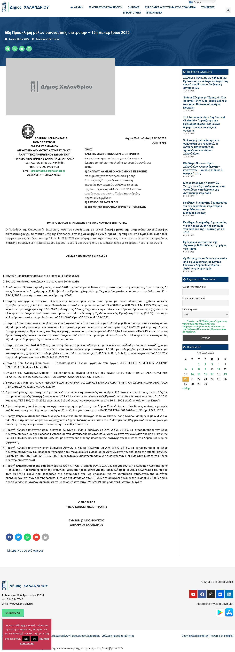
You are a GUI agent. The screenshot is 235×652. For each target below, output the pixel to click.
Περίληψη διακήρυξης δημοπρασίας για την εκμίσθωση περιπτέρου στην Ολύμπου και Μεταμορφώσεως (205, 207)
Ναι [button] (26, 639)
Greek (195, 3)
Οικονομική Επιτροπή (47, 39)
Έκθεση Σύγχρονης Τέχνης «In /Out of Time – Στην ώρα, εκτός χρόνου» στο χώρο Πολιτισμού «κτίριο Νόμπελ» (205, 102)
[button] (228, 10)
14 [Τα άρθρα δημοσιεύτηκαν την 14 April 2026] (192, 374)
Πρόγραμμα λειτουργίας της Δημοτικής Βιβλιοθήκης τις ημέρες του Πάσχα (205, 245)
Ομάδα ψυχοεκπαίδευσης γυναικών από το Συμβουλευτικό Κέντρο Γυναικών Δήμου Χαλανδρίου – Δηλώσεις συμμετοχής (205, 263)
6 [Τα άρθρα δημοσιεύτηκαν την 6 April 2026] (186, 369)
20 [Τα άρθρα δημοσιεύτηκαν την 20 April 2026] (185, 379)
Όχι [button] (34, 639)
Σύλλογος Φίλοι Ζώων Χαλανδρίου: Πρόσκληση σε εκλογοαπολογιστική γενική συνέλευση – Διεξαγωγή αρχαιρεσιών (205, 82)
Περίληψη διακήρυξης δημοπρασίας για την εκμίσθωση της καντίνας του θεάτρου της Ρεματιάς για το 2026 (205, 227)
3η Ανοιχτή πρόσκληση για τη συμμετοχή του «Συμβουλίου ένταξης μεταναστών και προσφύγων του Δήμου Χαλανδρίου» (201, 147)
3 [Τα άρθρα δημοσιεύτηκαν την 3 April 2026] (212, 364)
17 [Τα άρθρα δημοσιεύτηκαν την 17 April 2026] (212, 374)
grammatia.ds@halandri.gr (48, 170)
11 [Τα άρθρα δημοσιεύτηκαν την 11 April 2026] (218, 369)
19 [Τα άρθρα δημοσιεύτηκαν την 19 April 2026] (225, 374)
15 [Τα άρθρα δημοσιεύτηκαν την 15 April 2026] (198, 374)
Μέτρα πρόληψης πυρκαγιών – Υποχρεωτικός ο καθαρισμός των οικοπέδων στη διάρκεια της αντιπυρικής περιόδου (204, 188)
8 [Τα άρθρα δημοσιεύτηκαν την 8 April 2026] (199, 369)
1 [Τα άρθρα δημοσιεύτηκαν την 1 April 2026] (199, 364)
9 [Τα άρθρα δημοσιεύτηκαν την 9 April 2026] (205, 369)
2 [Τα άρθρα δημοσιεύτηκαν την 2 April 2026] (205, 364)
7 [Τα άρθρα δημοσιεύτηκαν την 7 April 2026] (192, 369)
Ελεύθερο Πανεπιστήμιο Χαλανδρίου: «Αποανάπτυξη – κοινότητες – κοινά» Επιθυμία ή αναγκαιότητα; (202, 168)
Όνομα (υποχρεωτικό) (194, 287)
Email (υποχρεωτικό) (193, 298)
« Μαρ (186, 388)
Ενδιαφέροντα (189, 309)
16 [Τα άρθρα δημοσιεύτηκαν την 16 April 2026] (205, 374)
